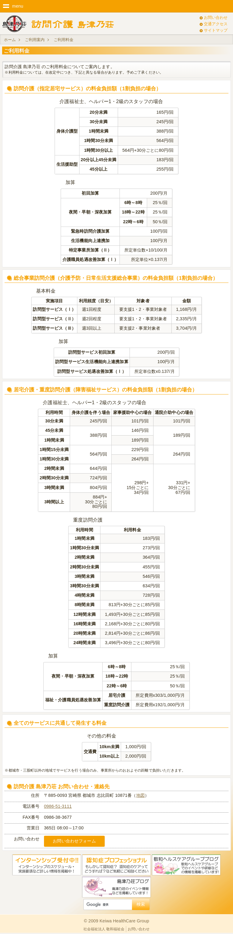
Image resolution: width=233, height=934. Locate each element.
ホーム (10, 39)
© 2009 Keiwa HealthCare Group (116, 920)
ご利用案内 (35, 39)
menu (17, 6)
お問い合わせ (216, 17)
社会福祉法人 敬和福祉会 (103, 929)
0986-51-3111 (58, 806)
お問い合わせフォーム (74, 841)
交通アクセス (216, 24)
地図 (140, 795)
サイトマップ (216, 30)
